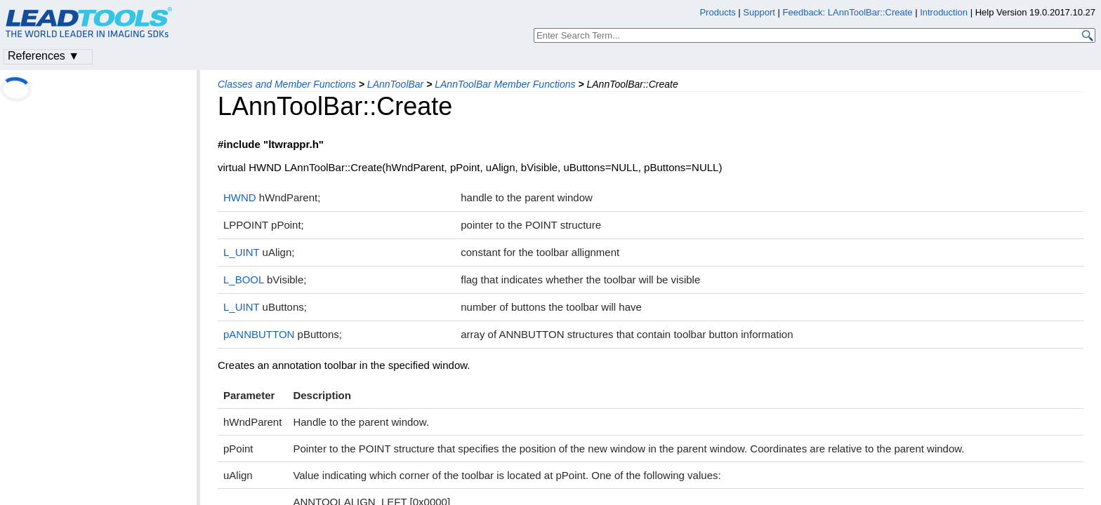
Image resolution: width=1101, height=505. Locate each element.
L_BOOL (243, 279)
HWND (239, 197)
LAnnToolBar (395, 84)
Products (717, 12)
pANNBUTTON (258, 334)
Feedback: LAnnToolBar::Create (848, 12)
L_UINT (241, 252)
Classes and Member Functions (287, 84)
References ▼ (43, 56)
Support (759, 12)
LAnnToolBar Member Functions (505, 84)
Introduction (944, 12)
